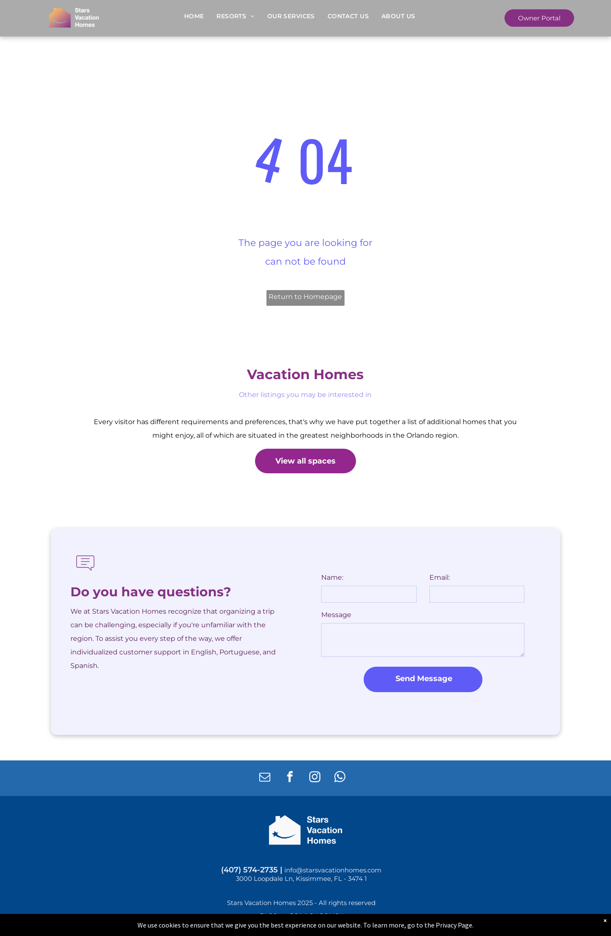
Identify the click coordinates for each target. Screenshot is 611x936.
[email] (264, 778)
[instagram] (314, 778)
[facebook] (289, 778)
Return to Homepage (305, 297)
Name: (332, 577)
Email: (439, 577)
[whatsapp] (339, 778)
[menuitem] (194, 16)
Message (336, 615)
